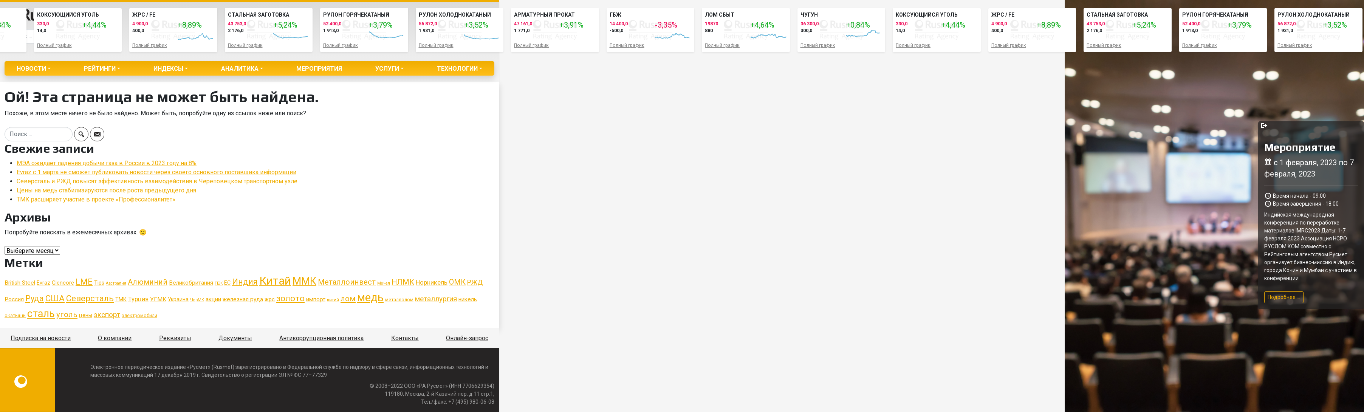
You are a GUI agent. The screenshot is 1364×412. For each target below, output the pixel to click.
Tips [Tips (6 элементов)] (99, 283)
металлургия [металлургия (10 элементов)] (436, 299)
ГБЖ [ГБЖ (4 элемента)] (219, 283)
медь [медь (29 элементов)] (370, 297)
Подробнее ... (1284, 297)
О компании (115, 338)
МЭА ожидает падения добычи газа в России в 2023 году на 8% (107, 163)
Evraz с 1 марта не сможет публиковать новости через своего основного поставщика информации (156, 172)
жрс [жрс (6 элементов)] (270, 299)
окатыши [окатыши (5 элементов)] (15, 315)
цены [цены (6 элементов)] (85, 315)
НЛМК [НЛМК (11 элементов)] (403, 282)
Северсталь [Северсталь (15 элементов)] (90, 298)
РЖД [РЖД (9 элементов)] (475, 282)
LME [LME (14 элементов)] (84, 282)
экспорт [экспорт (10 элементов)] (107, 315)
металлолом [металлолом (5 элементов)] (399, 299)
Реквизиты (175, 338)
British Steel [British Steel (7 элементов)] (20, 282)
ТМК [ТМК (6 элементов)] (121, 299)
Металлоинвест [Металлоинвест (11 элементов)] (347, 282)
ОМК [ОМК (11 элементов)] (457, 282)
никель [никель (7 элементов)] (467, 299)
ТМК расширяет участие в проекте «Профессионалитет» (96, 199)
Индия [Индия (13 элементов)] (245, 282)
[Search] (39, 134)
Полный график (54, 45)
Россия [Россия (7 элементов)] (14, 299)
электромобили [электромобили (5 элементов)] (139, 315)
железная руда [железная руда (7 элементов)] (243, 299)
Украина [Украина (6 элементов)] (178, 299)
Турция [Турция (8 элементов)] (138, 299)
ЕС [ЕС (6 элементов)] (227, 283)
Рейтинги (100, 68)
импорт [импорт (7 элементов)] (315, 299)
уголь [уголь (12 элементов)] (66, 314)
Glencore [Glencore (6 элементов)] (63, 283)
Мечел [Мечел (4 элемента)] (383, 283)
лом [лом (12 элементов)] (348, 298)
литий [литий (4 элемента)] (333, 299)
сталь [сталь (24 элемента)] (41, 314)
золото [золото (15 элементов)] (290, 298)
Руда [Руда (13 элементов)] (34, 298)
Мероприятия (319, 68)
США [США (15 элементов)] (55, 298)
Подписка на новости (41, 338)
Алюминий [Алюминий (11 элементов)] (147, 282)
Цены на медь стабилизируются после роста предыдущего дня (106, 190)
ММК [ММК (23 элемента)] (304, 281)
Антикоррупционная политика (321, 338)
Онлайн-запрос (467, 338)
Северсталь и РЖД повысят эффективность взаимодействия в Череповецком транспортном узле (157, 181)
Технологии (457, 68)
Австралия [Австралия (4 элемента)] (116, 283)
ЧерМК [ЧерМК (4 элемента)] (197, 299)
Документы (235, 338)
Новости (31, 68)
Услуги (387, 68)
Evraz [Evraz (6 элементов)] (43, 283)
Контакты (405, 338)
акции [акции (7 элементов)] (213, 299)
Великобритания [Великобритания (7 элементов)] (191, 282)
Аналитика (240, 68)
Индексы (168, 68)
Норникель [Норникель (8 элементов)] (431, 282)
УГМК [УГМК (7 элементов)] (158, 299)
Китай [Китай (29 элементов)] (275, 280)
